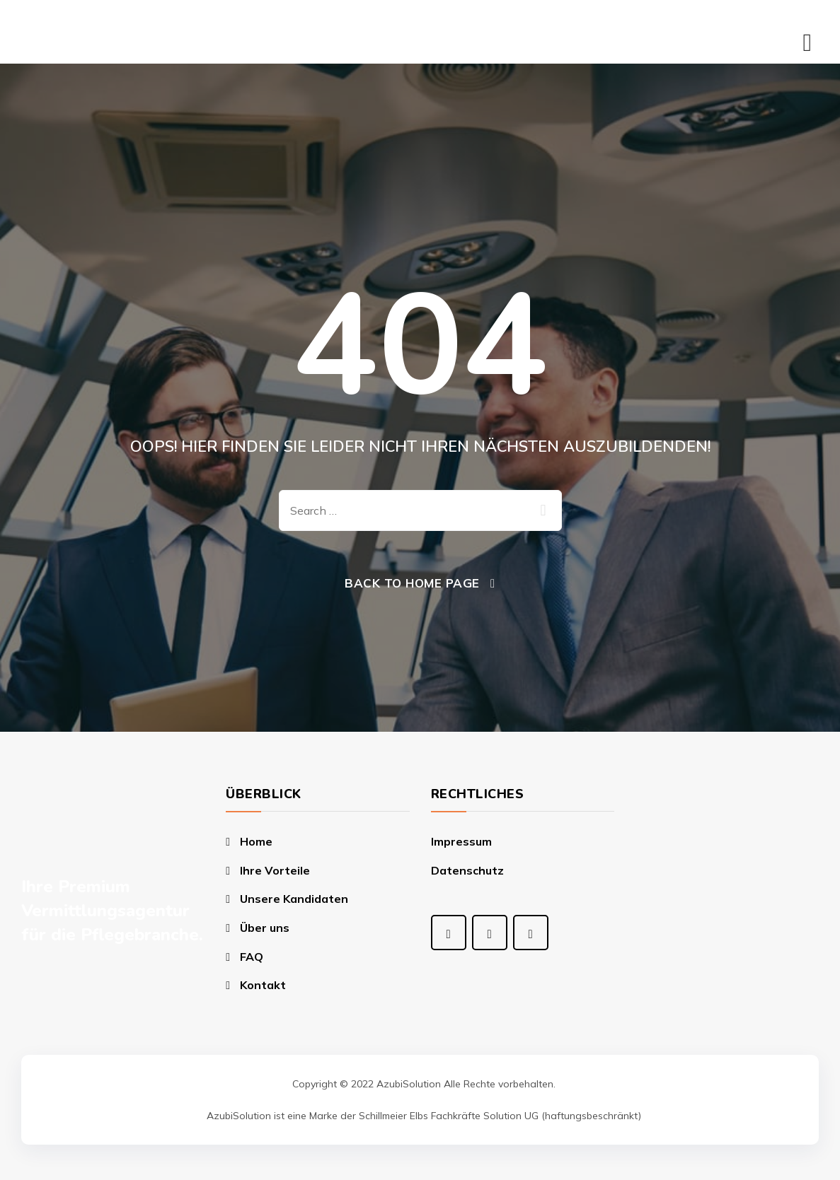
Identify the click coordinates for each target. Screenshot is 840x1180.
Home (256, 841)
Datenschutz (467, 870)
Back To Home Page (412, 583)
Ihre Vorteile (275, 870)
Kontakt (263, 985)
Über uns (264, 928)
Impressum (461, 841)
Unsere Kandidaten (294, 899)
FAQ (251, 957)
